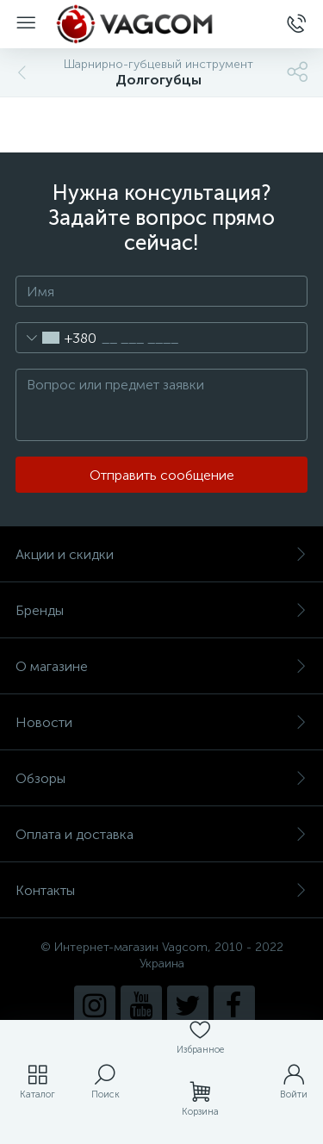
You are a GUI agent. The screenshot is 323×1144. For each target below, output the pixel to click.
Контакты (161, 890)
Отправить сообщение (162, 475)
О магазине (161, 666)
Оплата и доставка (161, 834)
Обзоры (161, 778)
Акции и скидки (161, 554)
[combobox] (56, 337)
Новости (161, 722)
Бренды (161, 610)
